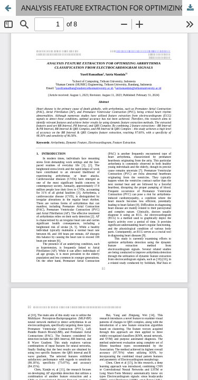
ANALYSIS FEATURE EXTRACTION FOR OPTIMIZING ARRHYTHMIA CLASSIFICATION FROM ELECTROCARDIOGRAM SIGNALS (109, 8)
